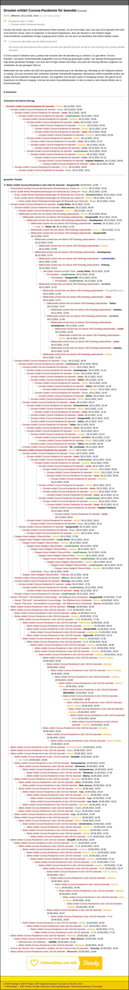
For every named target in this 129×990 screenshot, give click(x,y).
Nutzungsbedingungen (60, 986)
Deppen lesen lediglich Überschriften (33, 536)
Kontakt (36, 986)
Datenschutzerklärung (81, 986)
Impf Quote (36, 571)
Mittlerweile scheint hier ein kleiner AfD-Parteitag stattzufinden (49, 214)
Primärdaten (53, 274)
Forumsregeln (96, 986)
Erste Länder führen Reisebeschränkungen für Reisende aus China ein (45, 191)
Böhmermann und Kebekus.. (33, 942)
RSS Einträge (10, 986)
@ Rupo (57, 16)
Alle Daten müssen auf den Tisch (59, 271)
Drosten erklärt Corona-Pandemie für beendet (33, 109)
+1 (20, 760)
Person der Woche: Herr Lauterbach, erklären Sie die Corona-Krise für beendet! (50, 948)
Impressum (45, 986)
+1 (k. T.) (39, 226)
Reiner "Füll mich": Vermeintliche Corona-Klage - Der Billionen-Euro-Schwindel (49, 597)
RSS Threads (24, 986)
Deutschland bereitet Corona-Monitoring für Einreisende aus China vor (45, 188)
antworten (11, 92)
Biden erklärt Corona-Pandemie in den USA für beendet (35, 185)
